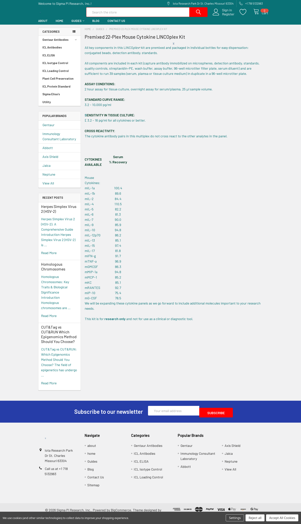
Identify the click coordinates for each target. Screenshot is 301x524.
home (59, 25)
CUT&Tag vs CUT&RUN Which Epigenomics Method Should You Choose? (59, 338)
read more (49, 257)
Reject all (255, 518)
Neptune (48, 178)
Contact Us (116, 25)
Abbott (47, 152)
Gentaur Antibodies (60, 43)
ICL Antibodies (52, 51)
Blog (95, 25)
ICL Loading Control (55, 75)
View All (48, 187)
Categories (51, 35)
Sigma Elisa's (51, 98)
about (43, 25)
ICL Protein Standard (56, 90)
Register (223, 17)
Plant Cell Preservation (58, 82)
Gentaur (48, 129)
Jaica (46, 169)
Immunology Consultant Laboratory (59, 140)
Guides (77, 25)
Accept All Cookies (282, 518)
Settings (235, 518)
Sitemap (93, 487)
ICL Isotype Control (55, 67)
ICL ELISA (48, 59)
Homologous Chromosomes (53, 270)
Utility (46, 106)
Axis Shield (50, 161)
